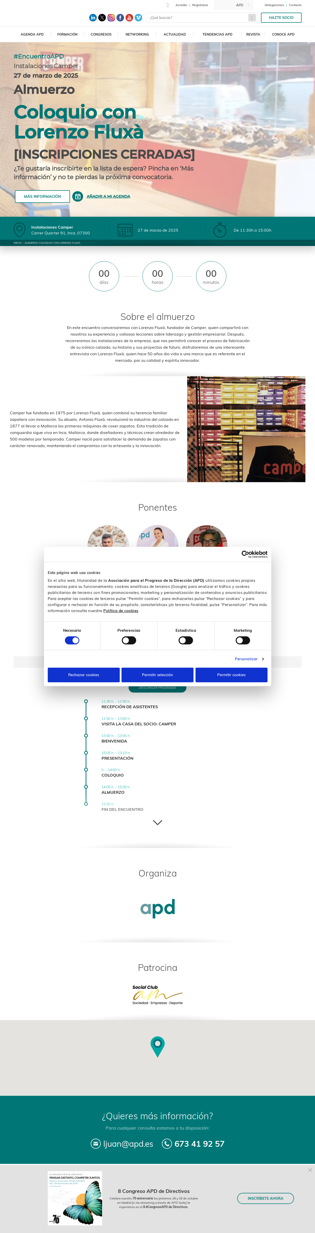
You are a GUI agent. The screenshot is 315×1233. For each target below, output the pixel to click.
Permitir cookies (231, 674)
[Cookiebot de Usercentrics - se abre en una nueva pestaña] (245, 554)
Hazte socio (281, 17)
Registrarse (200, 5)
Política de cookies (120, 610)
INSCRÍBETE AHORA (265, 1198)
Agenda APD (32, 34)
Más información (42, 196)
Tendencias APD (217, 34)
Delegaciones (274, 5)
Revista (253, 34)
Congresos (101, 34)
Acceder (181, 5)
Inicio (17, 242)
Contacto (295, 5)
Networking (137, 34)
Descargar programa (157, 688)
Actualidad (175, 34)
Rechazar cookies (83, 674)
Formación (67, 34)
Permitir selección (157, 674)
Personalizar (246, 658)
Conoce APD (283, 34)
